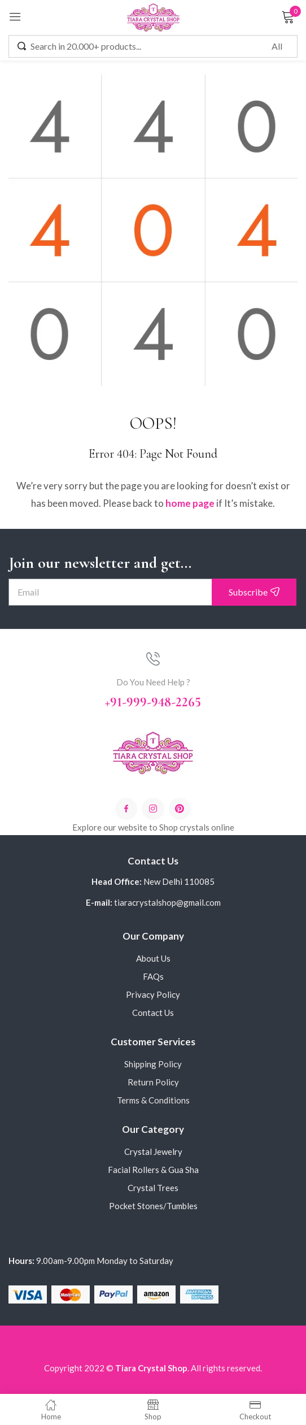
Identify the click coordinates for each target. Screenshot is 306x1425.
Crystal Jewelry (153, 1151)
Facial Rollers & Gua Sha (153, 1170)
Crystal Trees (153, 1188)
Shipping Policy (153, 1064)
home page (190, 503)
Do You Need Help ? (153, 682)
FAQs (153, 976)
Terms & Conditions (153, 1100)
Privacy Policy (153, 994)
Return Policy (153, 1082)
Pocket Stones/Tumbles (153, 1206)
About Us (153, 958)
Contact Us (153, 1012)
